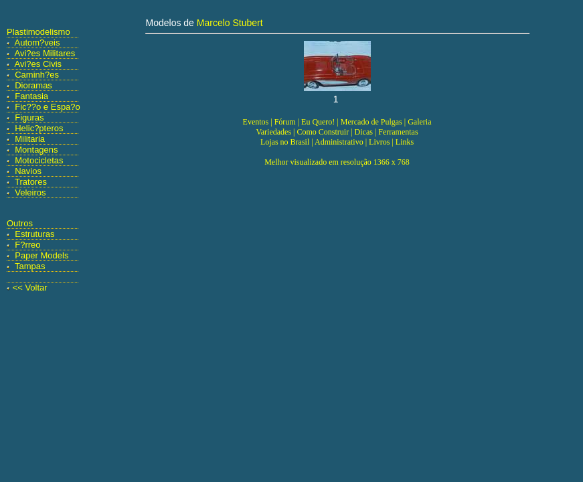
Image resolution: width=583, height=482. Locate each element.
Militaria (30, 139)
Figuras (29, 117)
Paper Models (41, 255)
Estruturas (34, 234)
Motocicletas (39, 160)
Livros (379, 142)
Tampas (30, 266)
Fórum (285, 122)
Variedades (273, 132)
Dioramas (33, 85)
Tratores (31, 182)
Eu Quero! (318, 122)
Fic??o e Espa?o (47, 107)
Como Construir (323, 132)
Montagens (36, 150)
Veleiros (30, 192)
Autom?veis (37, 42)
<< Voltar (30, 288)
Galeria (419, 122)
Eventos (256, 122)
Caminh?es (37, 75)
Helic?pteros (39, 128)
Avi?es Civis (38, 64)
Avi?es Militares (45, 53)
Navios (28, 171)
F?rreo (27, 245)
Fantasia (31, 96)
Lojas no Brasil (284, 142)
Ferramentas (398, 132)
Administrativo (339, 142)
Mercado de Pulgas (371, 122)
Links (405, 142)
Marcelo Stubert (230, 22)
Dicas (364, 132)
